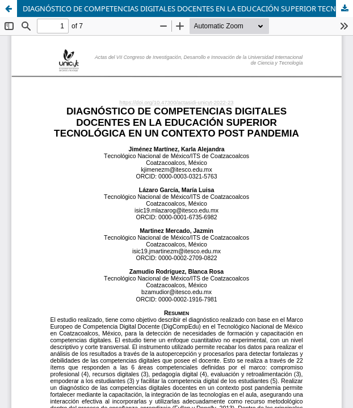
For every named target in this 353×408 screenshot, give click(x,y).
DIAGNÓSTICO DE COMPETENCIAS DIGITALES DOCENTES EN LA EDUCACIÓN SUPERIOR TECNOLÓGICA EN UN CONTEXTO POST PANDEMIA (188, 8)
